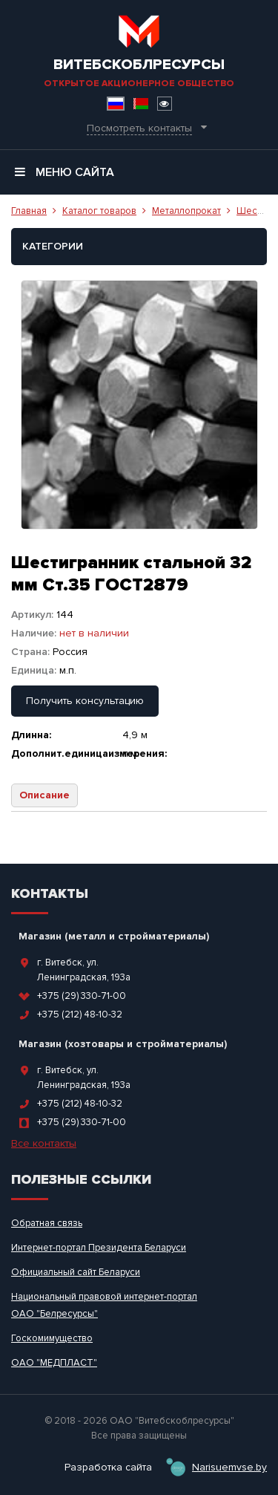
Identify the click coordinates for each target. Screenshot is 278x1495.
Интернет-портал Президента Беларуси (98, 1248)
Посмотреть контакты (139, 128)
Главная (29, 211)
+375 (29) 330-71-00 (81, 996)
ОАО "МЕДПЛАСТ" (54, 1363)
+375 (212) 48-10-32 (79, 1014)
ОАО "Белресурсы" (54, 1314)
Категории (52, 246)
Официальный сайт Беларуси (75, 1272)
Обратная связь (46, 1223)
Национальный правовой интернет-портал (104, 1297)
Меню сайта (64, 172)
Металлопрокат (186, 211)
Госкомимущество (52, 1338)
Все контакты (43, 1143)
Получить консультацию (85, 700)
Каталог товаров (99, 211)
